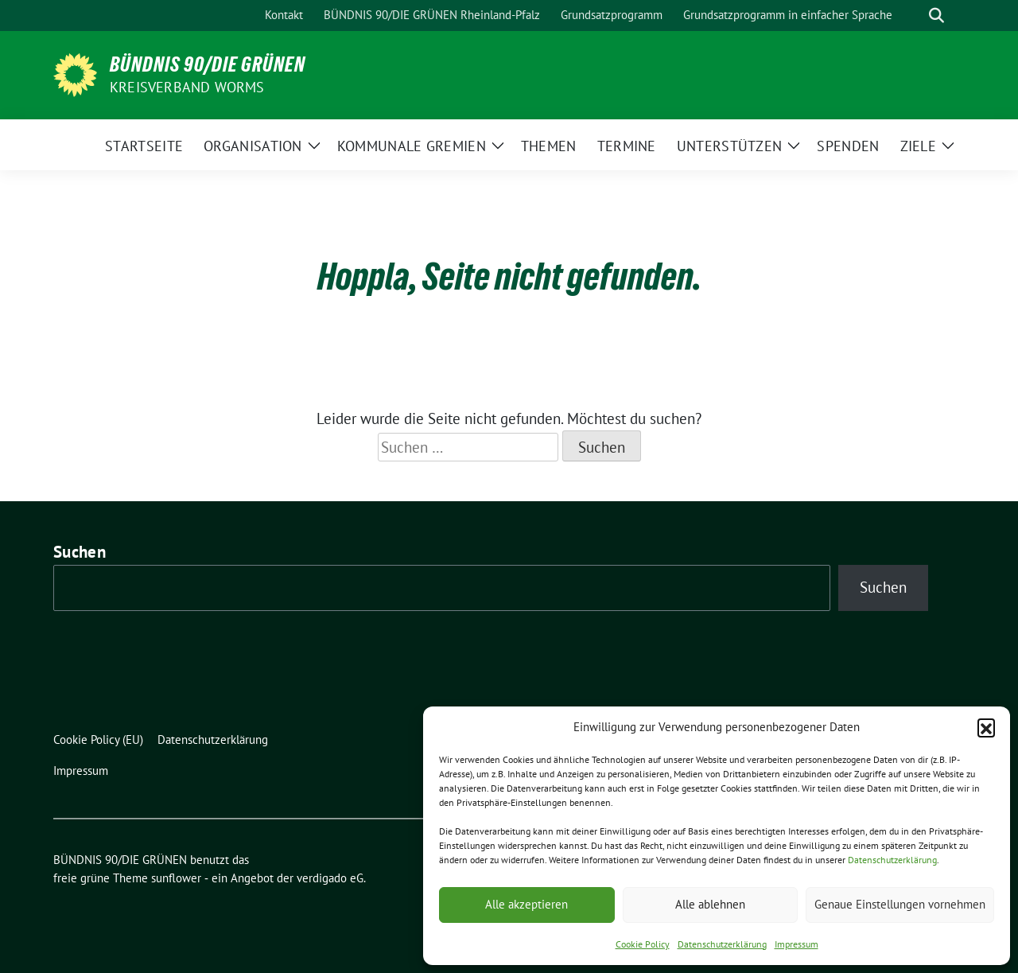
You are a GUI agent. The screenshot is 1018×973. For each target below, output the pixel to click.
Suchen (79, 551)
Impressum (796, 944)
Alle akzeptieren (526, 904)
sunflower (176, 877)
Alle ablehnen (710, 904)
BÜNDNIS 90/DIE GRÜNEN (207, 64)
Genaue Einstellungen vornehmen (899, 904)
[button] (986, 727)
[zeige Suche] (936, 15)
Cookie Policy (643, 944)
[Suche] (914, 15)
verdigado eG (330, 877)
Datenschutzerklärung (892, 860)
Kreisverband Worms (187, 87)
